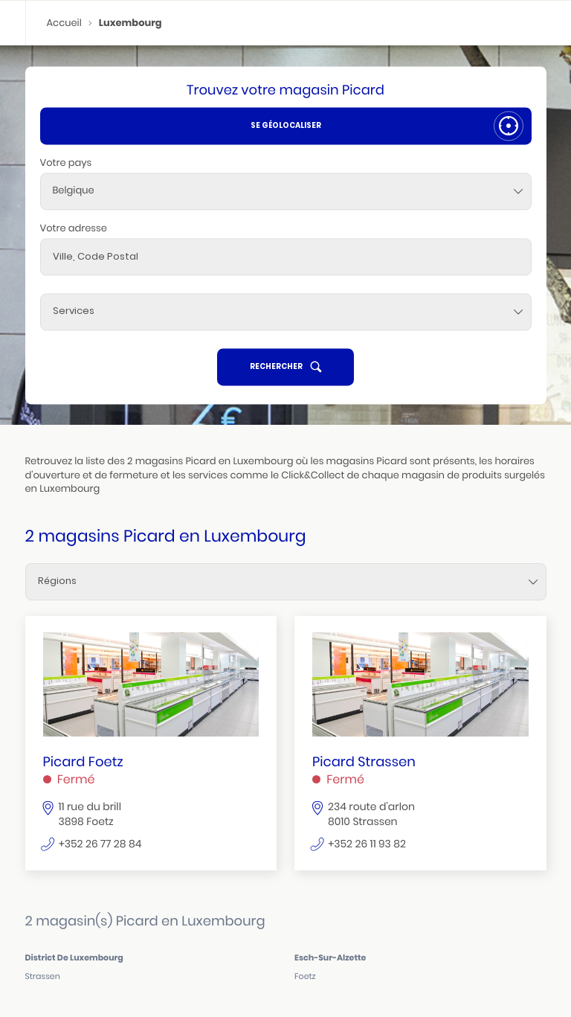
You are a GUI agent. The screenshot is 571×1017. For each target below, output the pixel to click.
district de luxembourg (74, 957)
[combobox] (286, 191)
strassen (42, 976)
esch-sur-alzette (330, 957)
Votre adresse (73, 228)
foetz (305, 976)
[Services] (286, 311)
